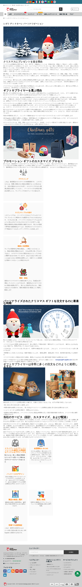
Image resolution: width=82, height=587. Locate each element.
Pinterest (21, 571)
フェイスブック (5, 571)
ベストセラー (33, 571)
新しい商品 (32, 569)
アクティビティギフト (69, 569)
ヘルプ (27, 5)
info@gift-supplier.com (15, 563)
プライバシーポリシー (35, 565)
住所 (13, 5)
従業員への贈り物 (68, 571)
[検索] (45, 9)
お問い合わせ (20, 5)
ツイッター (9, 571)
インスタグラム (25, 571)
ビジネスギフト (68, 562)
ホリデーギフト (68, 565)
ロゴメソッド (7, 5)
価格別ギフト (50, 564)
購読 (71, 552)
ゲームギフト (67, 567)
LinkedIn (5, 575)
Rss (13, 571)
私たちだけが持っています (53, 566)
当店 (31, 567)
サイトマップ (33, 574)
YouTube (17, 571)
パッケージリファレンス (53, 572)
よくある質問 (33, 562)
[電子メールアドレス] (46, 552)
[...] (23, 556)
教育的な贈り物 (68, 574)
